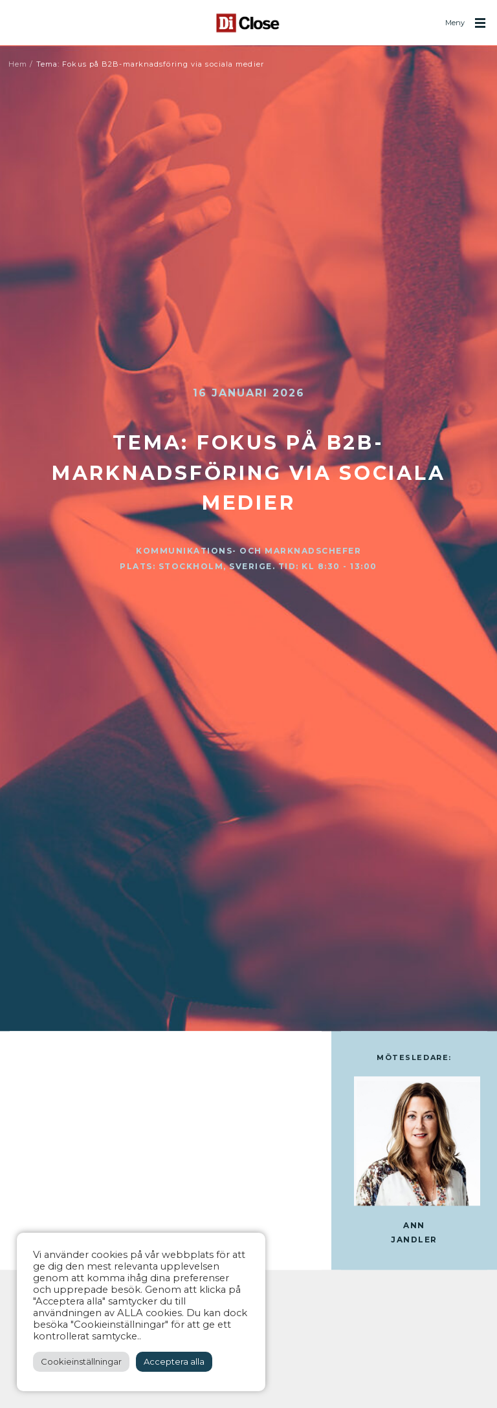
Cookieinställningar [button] (81, 1361)
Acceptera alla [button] (174, 1361)
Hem (17, 64)
